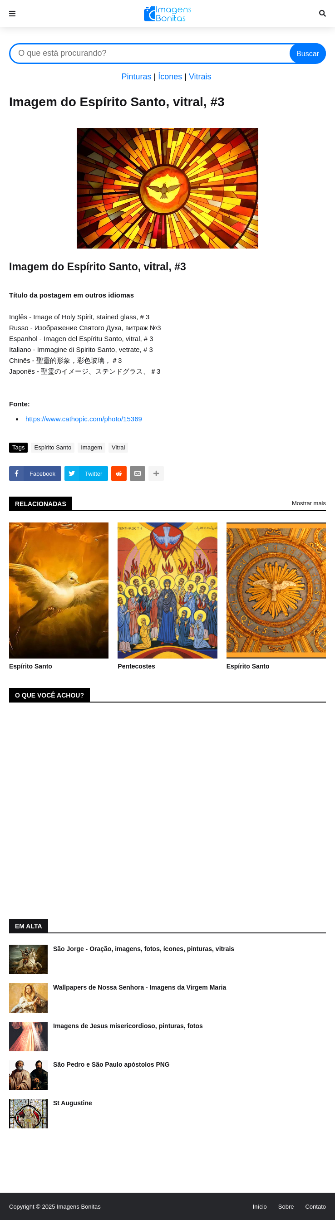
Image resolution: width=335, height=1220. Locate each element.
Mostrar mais (309, 503)
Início (260, 1206)
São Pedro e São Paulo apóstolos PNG (111, 1064)
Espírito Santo (52, 447)
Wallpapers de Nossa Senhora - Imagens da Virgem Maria (139, 987)
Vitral (118, 447)
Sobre (286, 1206)
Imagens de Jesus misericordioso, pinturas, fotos (128, 1026)
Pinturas (136, 76)
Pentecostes (136, 666)
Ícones (170, 76)
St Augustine (72, 1103)
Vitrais (200, 76)
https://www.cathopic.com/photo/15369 (83, 419)
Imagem (91, 447)
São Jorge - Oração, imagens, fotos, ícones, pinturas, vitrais (143, 948)
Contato (315, 1206)
